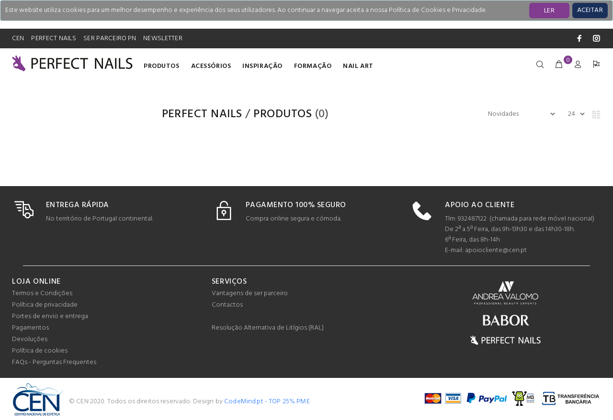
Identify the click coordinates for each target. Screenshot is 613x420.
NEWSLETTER (162, 38)
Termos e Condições (42, 293)
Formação (312, 66)
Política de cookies (40, 350)
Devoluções (29, 339)
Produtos (161, 66)
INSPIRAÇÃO (262, 66)
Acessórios (211, 66)
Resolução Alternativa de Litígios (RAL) (268, 327)
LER (549, 10)
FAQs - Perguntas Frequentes (54, 362)
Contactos (227, 304)
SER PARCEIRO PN (109, 38)
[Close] (590, 10)
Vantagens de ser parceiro (250, 293)
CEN (18, 38)
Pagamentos (30, 327)
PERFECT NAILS (53, 38)
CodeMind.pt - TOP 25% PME (267, 401)
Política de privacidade (45, 304)
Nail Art (358, 66)
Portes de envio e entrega (50, 316)
